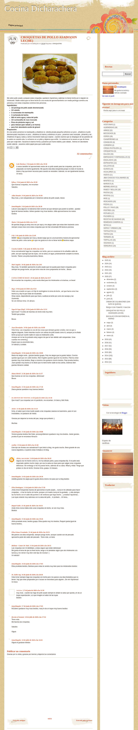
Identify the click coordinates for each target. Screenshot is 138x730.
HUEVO (106, 175)
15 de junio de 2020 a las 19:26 (32, 519)
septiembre (111, 289)
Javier (14, 409)
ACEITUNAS (108, 124)
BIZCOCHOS (108, 133)
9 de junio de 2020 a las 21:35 (27, 222)
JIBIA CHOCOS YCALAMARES (115, 178)
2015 (107, 352)
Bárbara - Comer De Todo (20, 546)
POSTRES (107, 210)
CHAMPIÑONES (109, 139)
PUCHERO (108, 216)
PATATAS (107, 195)
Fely (13, 235)
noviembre (111, 283)
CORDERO (108, 145)
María (14, 222)
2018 (107, 343)
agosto (109, 292)
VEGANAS (107, 243)
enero (109, 335)
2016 (107, 349)
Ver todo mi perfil (108, 96)
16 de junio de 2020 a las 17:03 (32, 564)
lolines (14, 182)
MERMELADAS (109, 187)
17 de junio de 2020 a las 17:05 (32, 606)
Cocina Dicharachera (40, 8)
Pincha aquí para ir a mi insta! (114, 110)
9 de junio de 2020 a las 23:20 (33, 249)
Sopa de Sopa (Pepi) (18, 309)
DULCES (107, 154)
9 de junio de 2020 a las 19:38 (32, 195)
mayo (109, 323)
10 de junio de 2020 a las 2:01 (32, 265)
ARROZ (106, 130)
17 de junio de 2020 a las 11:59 (33, 590)
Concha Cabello (17, 249)
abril (108, 326)
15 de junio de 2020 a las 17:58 (34, 487)
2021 (107, 273)
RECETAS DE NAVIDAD (112, 219)
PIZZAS (106, 204)
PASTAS (107, 193)
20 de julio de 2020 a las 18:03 (32, 640)
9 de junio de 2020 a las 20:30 (32, 206)
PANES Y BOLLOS (110, 190)
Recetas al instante (18, 617)
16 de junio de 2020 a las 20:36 (32, 575)
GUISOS (107, 169)
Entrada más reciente (84, 720)
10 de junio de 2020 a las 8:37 (41, 278)
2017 (107, 346)
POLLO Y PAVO (109, 207)
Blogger (124, 413)
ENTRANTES (108, 163)
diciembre (110, 279)
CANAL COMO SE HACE (21, 278)
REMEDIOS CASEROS (112, 222)
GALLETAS (108, 166)
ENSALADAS (108, 160)
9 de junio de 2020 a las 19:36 (37, 164)
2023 (107, 267)
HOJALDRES (108, 172)
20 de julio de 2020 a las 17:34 (35, 617)
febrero (109, 332)
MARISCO (107, 184)
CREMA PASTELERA (111, 148)
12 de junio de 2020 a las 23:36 (41, 398)
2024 (107, 263)
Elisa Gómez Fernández (20, 532)
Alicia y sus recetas (22, 458)
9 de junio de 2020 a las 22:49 (26, 235)
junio (109, 299)
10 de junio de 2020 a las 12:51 (36, 309)
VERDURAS (108, 246)
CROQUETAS (57, 43)
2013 (107, 359)
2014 (107, 356)
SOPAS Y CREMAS (111, 228)
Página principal (15, 25)
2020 (107, 276)
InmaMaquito (16, 206)
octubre (109, 286)
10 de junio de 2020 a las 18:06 (32, 353)
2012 (107, 362)
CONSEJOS (108, 142)
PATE (106, 198)
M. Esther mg (16, 575)
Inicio (50, 719)
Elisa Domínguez (17, 487)
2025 (107, 260)
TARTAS (107, 234)
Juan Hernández (17, 328)
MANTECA (107, 181)
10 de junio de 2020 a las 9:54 (26, 289)
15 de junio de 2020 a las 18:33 (32, 506)
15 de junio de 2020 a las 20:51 (40, 546)
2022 (107, 270)
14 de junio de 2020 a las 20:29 (40, 458)
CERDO (106, 136)
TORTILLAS (108, 240)
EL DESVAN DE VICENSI (21, 398)
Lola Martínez (21, 164)
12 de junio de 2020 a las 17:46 (32, 387)
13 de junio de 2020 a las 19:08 (32, 432)
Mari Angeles (16, 265)
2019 (107, 339)
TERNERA (107, 237)
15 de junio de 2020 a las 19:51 (39, 532)
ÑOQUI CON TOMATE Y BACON (118, 307)
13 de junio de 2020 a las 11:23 (27, 409)
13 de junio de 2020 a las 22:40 (27, 445)
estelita (14, 445)
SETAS (106, 225)
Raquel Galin (16, 506)
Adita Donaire (16, 195)
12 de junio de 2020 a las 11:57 (32, 374)
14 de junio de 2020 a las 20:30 (32, 477)
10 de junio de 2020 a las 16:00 (34, 328)
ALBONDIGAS (109, 127)
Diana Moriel (16, 374)
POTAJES (107, 213)
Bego (13, 289)
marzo (109, 329)
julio (108, 295)
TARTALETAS (108, 231)
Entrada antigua (19, 720)
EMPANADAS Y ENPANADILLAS (116, 157)
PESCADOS (108, 201)
